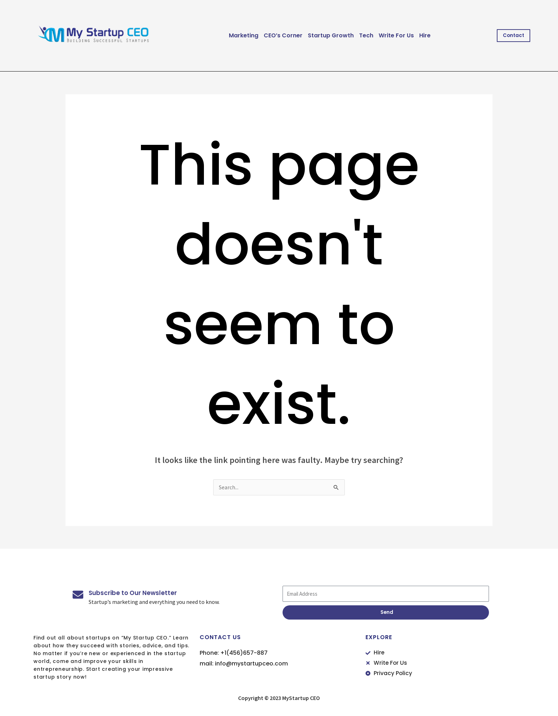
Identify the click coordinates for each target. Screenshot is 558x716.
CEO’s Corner (279, 35)
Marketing (240, 35)
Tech (363, 35)
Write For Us (393, 35)
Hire (421, 35)
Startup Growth (328, 35)
